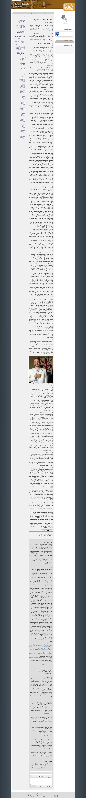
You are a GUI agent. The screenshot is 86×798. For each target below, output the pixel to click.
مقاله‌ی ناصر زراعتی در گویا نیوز (45, 535)
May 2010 (23, 84)
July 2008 (23, 110)
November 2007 (22, 120)
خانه (52, 13)
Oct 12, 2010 (46, 748)
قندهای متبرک (22, 20)
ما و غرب (23, 72)
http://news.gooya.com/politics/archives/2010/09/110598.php (40, 657)
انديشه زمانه (48, 13)
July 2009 (23, 96)
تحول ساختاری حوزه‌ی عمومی (20, 43)
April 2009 (23, 99)
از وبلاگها (23, 58)
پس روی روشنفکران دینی (20, 22)
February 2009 (22, 102)
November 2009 (22, 91)
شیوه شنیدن (37, 793)
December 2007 (22, 119)
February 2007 (22, 131)
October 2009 (22, 92)
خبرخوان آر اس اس (32, 0)
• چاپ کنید (31, 16)
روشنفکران (23, 68)
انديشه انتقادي (22, 60)
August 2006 (23, 138)
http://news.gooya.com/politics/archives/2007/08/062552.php (40, 646)
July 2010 (23, 81)
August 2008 (23, 109)
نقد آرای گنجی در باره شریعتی (20, 23)
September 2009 (22, 93)
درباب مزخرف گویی (21, 17)
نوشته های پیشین (39, 0)
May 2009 (23, 98)
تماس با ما (32, 793)
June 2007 (23, 126)
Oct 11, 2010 (46, 735)
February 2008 (22, 116)
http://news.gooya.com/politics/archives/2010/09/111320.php (40, 654)
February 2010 (22, 87)
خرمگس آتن (23, 64)
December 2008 (22, 104)
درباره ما (40, 793)
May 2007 (23, 127)
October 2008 (22, 107)
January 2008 (22, 118)
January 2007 (22, 132)
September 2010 (22, 79)
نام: (51, 769)
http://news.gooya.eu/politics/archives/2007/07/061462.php (41, 645)
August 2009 (23, 95)
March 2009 (23, 101)
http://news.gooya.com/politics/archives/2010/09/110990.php (40, 653)
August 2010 (23, 80)
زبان (24, 69)
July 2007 (23, 125)
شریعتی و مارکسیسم (21, 21)
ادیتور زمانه (36, 765)
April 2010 (23, 85)
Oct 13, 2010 (47, 756)
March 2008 (23, 115)
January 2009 (22, 103)
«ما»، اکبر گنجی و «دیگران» (20, 48)
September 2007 (22, 122)
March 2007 (23, 130)
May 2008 (23, 113)
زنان (24, 70)
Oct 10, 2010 (43, 664)
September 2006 (22, 137)
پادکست (26, 0)
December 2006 (22, 133)
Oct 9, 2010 (46, 563)
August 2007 (23, 124)
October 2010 (22, 78)
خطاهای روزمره (22, 65)
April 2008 (23, 114)
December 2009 (22, 90)
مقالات (24, 74)
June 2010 (23, 82)
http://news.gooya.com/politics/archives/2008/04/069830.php (40, 662)
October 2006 (22, 136)
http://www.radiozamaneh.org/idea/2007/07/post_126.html (41, 649)
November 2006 (22, 135)
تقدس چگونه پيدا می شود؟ (20, 32)
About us (43, 793)
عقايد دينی (23, 71)
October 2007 (22, 121)
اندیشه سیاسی (42, 13)
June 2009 (23, 97)
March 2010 (23, 86)
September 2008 (22, 108)
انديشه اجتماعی (22, 59)
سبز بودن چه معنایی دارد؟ (20, 44)
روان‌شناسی (23, 66)
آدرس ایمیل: (49, 772)
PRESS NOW (51, 793)
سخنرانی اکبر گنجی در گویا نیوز (45, 534)
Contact (47, 793)
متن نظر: (50, 777)
